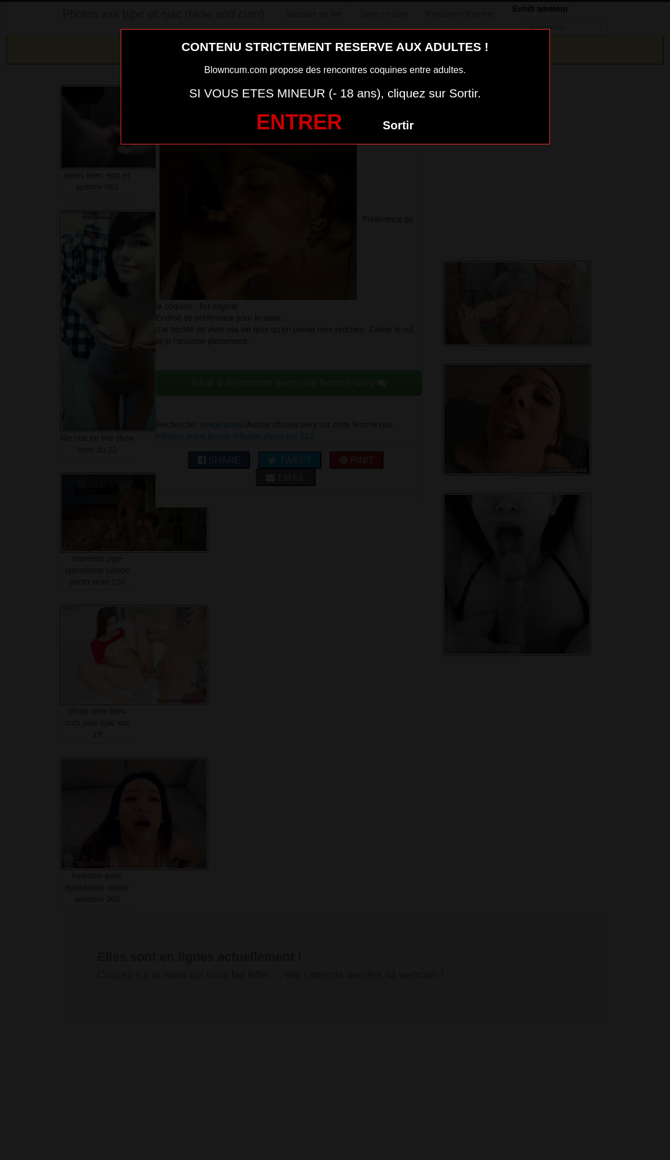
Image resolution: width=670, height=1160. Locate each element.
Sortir (398, 125)
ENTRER (299, 122)
